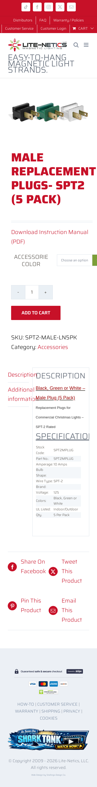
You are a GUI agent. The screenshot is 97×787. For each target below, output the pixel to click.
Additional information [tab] (18, 394)
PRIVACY (71, 711)
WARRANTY (26, 711)
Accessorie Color (31, 260)
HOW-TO (25, 704)
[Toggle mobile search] (76, 45)
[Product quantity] (32, 292)
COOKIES (48, 718)
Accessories (53, 347)
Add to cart (35, 312)
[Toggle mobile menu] (86, 45)
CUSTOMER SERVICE (57, 704)
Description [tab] (18, 374)
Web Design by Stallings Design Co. (48, 775)
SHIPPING (50, 711)
